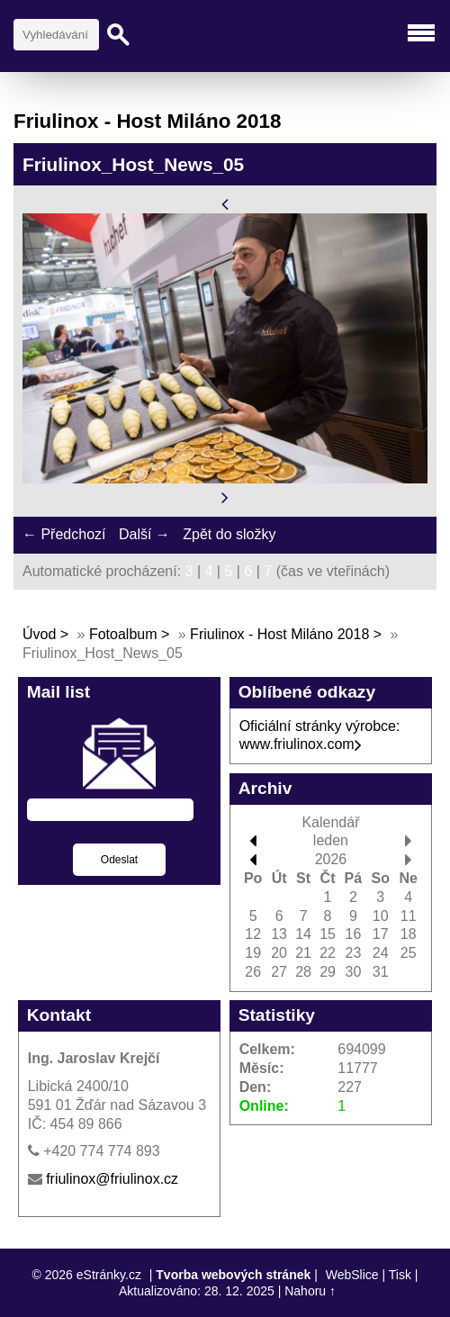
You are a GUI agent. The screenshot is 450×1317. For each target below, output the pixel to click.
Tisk (400, 1274)
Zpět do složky (229, 534)
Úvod (39, 634)
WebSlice (352, 1274)
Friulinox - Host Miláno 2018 (279, 634)
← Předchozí (63, 534)
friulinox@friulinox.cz (112, 1178)
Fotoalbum (123, 634)
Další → (144, 534)
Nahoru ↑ (310, 1291)
